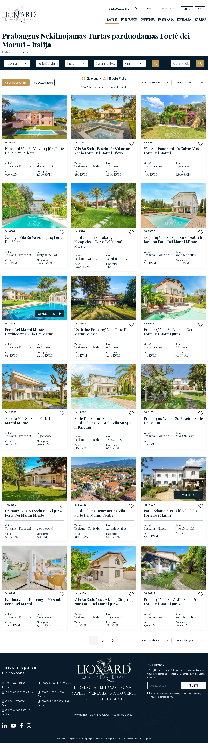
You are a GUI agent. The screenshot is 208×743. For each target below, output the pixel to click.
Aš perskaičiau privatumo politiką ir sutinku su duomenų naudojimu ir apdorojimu (176, 695)
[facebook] (21, 725)
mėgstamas (168, 8)
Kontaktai (184, 19)
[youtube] (13, 725)
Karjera (200, 19)
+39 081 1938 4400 (51, 692)
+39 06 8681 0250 (15, 692)
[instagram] (29, 725)
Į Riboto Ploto (116, 78)
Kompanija (147, 19)
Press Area (166, 19)
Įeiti (149, 8)
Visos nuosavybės (16, 82)
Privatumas (81, 714)
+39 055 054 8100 (15, 683)
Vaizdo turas (49, 313)
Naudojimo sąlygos (123, 714)
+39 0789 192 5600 (51, 701)
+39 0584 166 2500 (15, 710)
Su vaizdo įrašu (43, 82)
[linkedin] (4, 725)
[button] (62, 143)
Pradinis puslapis (11, 52)
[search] (136, 8)
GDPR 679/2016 (100, 714)
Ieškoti (29, 52)
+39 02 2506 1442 (51, 683)
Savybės (112, 19)
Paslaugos (129, 19)
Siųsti (193, 685)
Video (188, 495)
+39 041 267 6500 (15, 701)
